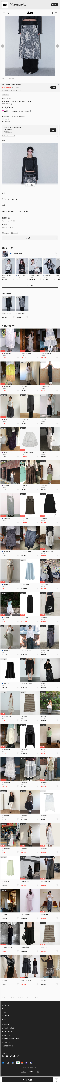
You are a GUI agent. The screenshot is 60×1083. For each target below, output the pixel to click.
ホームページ (5, 998)
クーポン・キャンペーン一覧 (8, 136)
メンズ (4, 1009)
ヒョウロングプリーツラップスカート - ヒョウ (35, 998)
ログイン (15, 116)
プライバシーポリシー (9, 1028)
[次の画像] (57, 46)
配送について (14, 233)
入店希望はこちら (7, 1046)
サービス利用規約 (7, 1032)
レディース (5, 1005)
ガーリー (12, 228)
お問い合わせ (5, 233)
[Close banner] (1, 1)
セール (4, 1019)
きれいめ (4, 228)
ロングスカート (15, 221)
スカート (4, 221)
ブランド (5, 1012)
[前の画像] (2, 46)
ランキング (5, 1016)
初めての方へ (6, 1024)
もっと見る (30, 185)
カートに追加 (27, 1080)
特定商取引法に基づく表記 (10, 1039)
